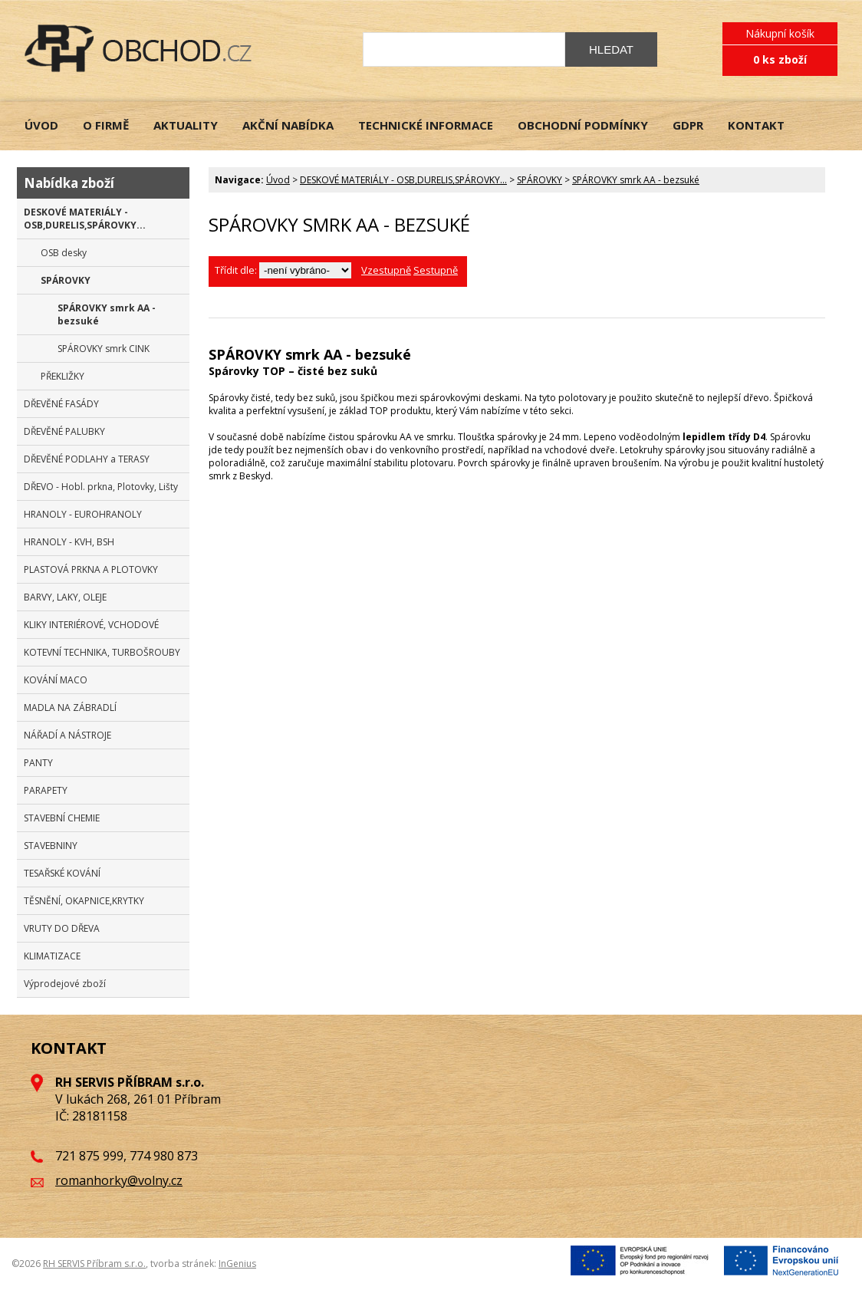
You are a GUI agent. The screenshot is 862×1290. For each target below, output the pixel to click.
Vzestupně (386, 270)
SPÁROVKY (539, 179)
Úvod (278, 179)
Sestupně (435, 270)
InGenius (237, 1263)
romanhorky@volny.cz (119, 1180)
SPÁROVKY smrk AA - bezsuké (635, 179)
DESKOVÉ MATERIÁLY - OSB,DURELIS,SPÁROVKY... (403, 179)
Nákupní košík (779, 33)
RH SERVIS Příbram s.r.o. (94, 1263)
